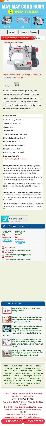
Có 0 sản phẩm (16, 221)
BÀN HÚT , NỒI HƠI (33, 383)
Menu (11, 32)
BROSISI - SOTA (26, 371)
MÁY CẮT (17, 376)
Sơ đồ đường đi (35, 378)
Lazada (38, 417)
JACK (18, 368)
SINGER (39, 371)
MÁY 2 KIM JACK (20, 378)
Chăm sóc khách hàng (23, 373)
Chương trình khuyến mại (33, 376)
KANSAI (37, 368)
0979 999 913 (13, 421)
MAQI (15, 371)
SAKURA (29, 366)
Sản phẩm (8, 373)
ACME (6, 366)
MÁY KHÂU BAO (23, 386)
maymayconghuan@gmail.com (20, 250)
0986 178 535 (35, 421)
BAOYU (39, 366)
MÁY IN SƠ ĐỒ (17, 366)
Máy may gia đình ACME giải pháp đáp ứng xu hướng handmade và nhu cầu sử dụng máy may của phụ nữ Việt (27, 320)
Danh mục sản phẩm (28, 32)
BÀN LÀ (7, 371)
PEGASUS (27, 368)
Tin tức (8, 378)
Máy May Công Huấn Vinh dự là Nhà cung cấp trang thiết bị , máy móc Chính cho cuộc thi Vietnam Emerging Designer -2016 (27, 353)
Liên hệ (38, 381)
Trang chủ (9, 368)
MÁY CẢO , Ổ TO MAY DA (14, 383)
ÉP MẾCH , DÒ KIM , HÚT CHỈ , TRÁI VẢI (18, 381)
